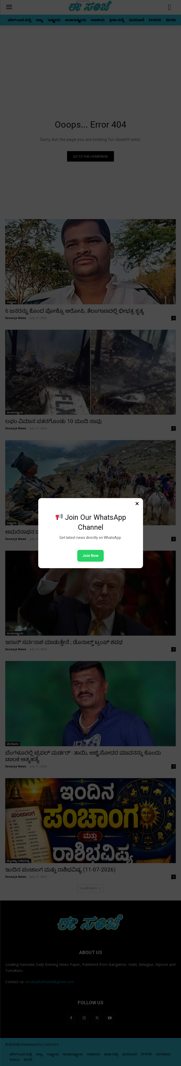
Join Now (90, 556)
